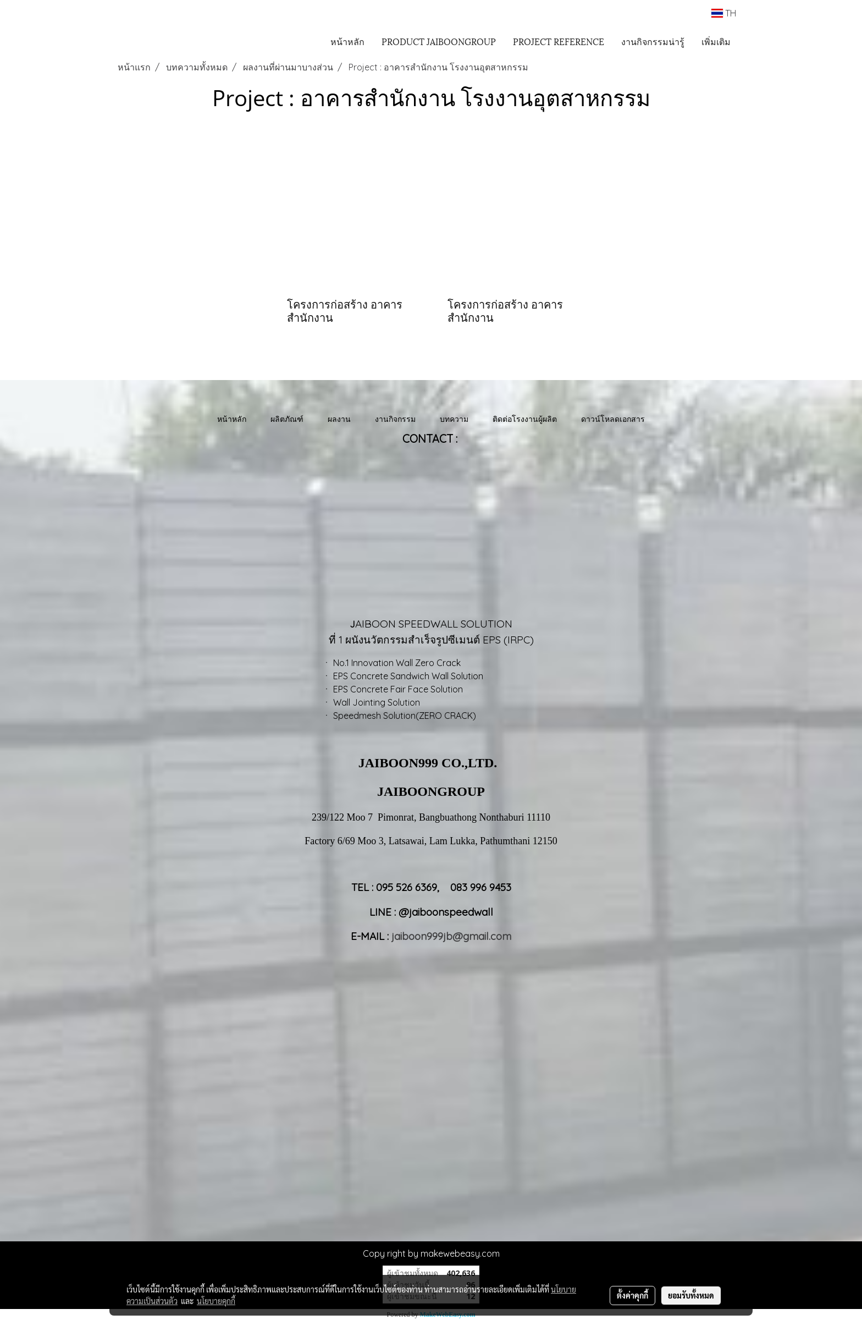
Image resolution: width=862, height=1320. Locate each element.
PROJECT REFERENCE (558, 41)
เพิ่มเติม (716, 41)
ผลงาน (339, 419)
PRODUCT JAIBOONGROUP (439, 41)
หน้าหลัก (347, 41)
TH (723, 13)
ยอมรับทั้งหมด (691, 1295)
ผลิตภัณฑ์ (286, 419)
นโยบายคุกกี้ (216, 1301)
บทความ (454, 419)
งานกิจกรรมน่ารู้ (652, 41)
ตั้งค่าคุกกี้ (632, 1295)
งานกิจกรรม (395, 419)
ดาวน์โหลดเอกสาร (613, 419)
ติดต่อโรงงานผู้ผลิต (525, 419)
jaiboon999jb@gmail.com (451, 936)
